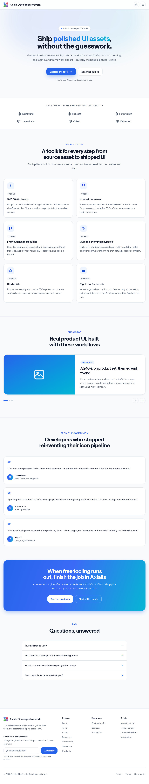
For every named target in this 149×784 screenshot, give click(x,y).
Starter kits (97, 732)
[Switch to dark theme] (136, 4)
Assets (65, 732)
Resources (67, 737)
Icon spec (96, 728)
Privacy (119, 774)
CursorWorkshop (129, 732)
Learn (65, 723)
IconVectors (126, 737)
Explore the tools (61, 71)
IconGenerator (127, 728)
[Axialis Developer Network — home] (22, 4)
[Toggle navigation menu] (142, 4)
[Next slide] (142, 400)
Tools (64, 728)
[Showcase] (74, 378)
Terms (128, 774)
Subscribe (49, 750)
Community (67, 741)
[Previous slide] (135, 400)
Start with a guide (88, 599)
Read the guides (90, 71)
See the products (62, 600)
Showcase (67, 746)
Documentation (99, 723)
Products (66, 751)
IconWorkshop (127, 723)
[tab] (6, 400)
